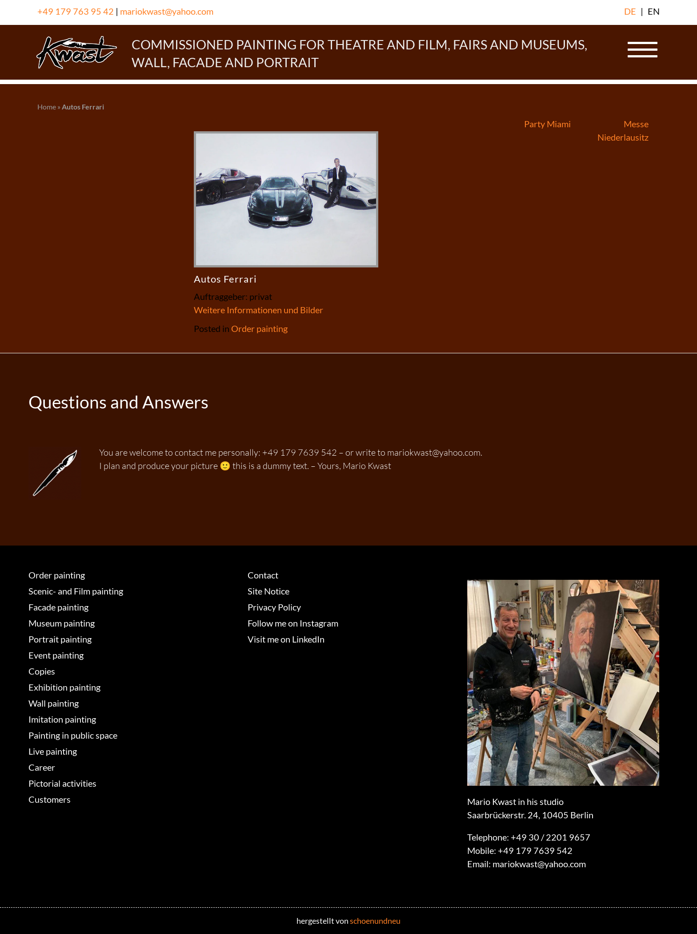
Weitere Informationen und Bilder (258, 309)
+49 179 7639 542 (535, 850)
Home (46, 106)
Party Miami (547, 123)
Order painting (259, 328)
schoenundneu (375, 921)
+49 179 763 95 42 (75, 11)
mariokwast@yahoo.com (166, 11)
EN (654, 11)
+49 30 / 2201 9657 (550, 837)
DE (630, 11)
